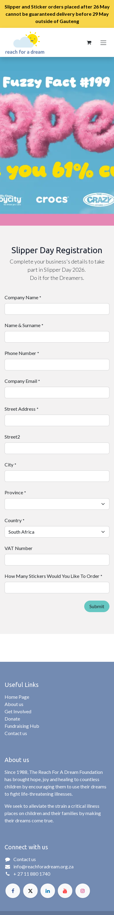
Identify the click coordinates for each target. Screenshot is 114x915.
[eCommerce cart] (89, 42)
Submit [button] (96, 606)
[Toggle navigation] (103, 42)
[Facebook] (12, 891)
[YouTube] (65, 891)
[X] (30, 891)
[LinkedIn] (47, 891)
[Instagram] (82, 891)
